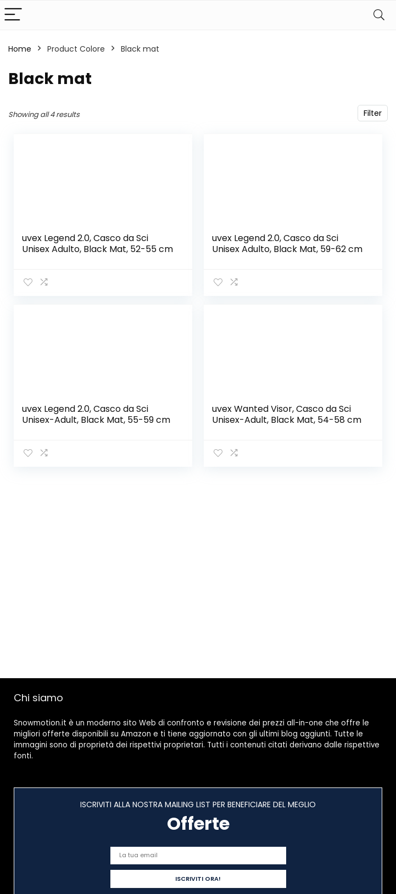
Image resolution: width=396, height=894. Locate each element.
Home (19, 48)
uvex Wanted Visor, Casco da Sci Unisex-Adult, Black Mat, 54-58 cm (286, 414)
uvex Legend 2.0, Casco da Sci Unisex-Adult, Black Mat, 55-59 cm (96, 414)
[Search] (379, 15)
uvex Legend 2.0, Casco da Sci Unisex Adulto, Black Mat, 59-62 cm (287, 243)
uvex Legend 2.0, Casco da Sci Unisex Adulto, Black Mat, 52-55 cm (97, 243)
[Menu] (13, 15)
